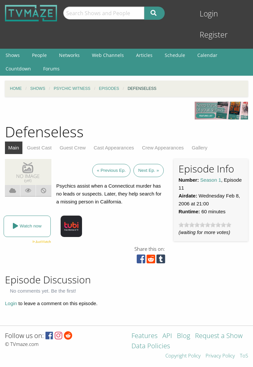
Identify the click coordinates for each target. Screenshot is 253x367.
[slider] (205, 224)
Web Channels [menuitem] (108, 55)
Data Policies (150, 346)
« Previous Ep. (111, 170)
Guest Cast (39, 147)
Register (214, 35)
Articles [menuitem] (144, 55)
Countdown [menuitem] (18, 69)
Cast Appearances (114, 147)
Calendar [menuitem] (207, 55)
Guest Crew (73, 147)
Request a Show (218, 336)
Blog (183, 336)
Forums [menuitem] (51, 69)
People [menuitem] (39, 55)
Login (209, 14)
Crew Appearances (163, 147)
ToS (244, 356)
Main (13, 147)
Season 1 (210, 180)
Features (144, 336)
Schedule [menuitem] (175, 55)
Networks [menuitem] (69, 55)
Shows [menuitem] (13, 55)
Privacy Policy (220, 356)
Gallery (200, 147)
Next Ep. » (148, 170)
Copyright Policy (183, 356)
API (167, 336)
